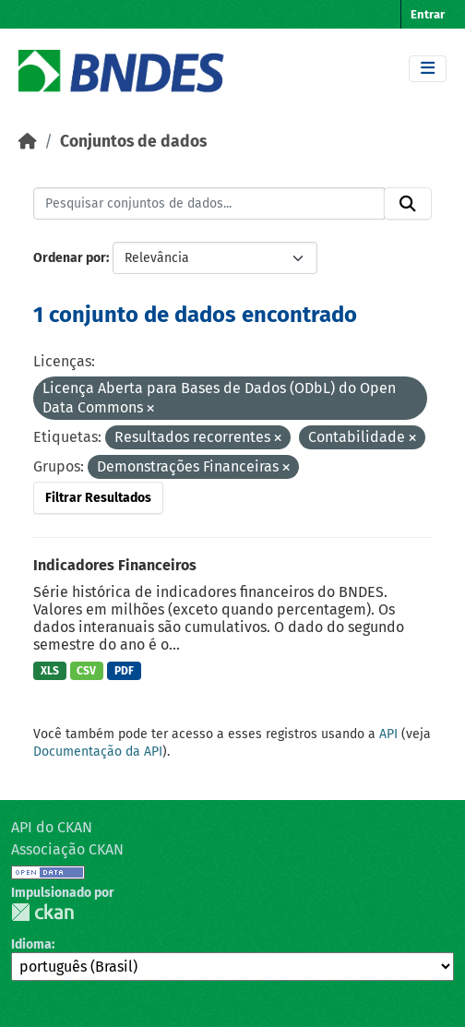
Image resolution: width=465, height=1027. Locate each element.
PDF (124, 670)
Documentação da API (97, 751)
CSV (86, 670)
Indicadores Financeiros (115, 565)
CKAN (42, 912)
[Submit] (408, 204)
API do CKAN (51, 827)
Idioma (31, 944)
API (388, 734)
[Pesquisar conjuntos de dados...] (209, 204)
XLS (50, 670)
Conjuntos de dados (133, 141)
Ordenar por (69, 258)
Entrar (428, 14)
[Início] (27, 141)
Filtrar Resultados (98, 498)
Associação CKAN (67, 849)
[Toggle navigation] (428, 68)
